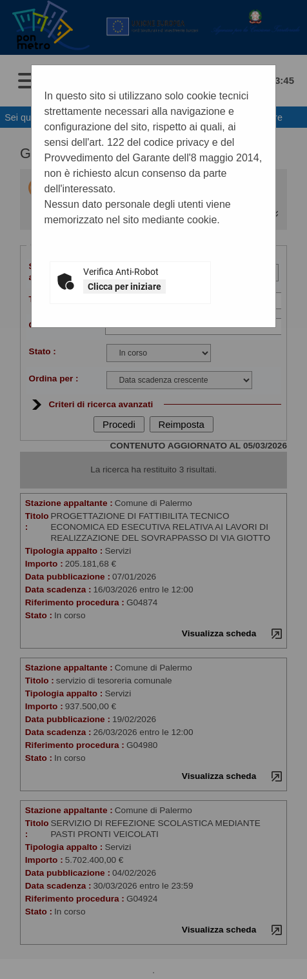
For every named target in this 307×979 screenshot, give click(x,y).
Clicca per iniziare (124, 286)
